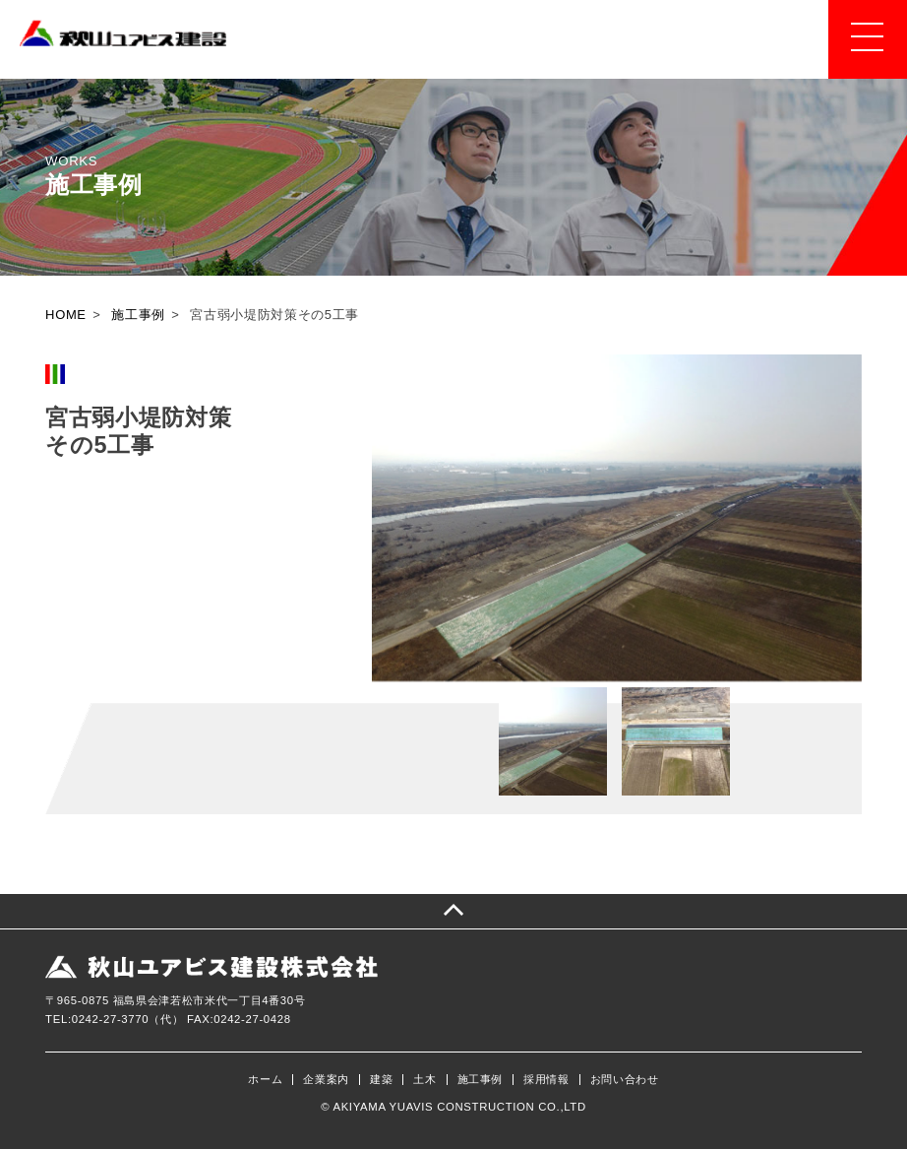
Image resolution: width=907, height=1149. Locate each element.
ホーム (265, 1079)
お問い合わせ (624, 1079)
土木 (424, 1079)
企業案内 (326, 1079)
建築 (381, 1079)
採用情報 (546, 1079)
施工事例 (480, 1079)
